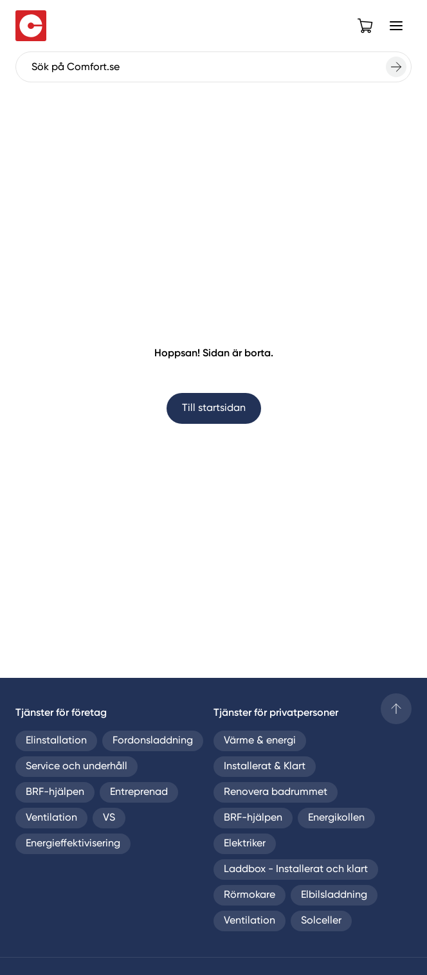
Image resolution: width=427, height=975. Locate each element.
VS (109, 818)
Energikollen (336, 818)
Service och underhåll (76, 766)
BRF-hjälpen (55, 792)
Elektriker (245, 844)
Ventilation (51, 818)
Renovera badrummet (275, 792)
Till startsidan (214, 408)
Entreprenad (139, 792)
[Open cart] (365, 25)
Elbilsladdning (334, 895)
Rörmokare (249, 895)
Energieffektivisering (73, 844)
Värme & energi (260, 741)
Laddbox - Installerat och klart (296, 869)
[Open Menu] (396, 25)
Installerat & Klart (264, 766)
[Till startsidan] (30, 25)
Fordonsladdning (153, 741)
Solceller (321, 921)
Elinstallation (56, 741)
